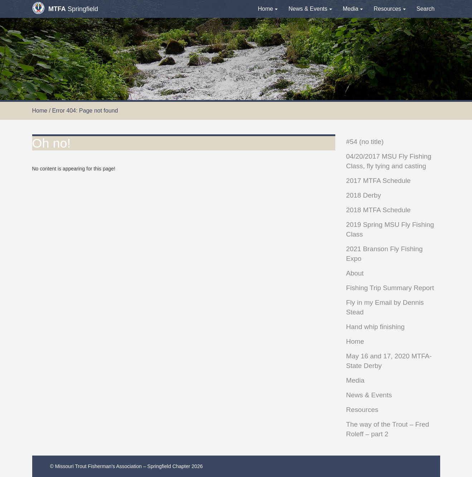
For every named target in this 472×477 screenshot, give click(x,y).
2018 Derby (363, 195)
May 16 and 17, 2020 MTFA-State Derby (389, 360)
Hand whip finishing (375, 327)
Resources (389, 9)
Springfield (65, 8)
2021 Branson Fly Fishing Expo (384, 253)
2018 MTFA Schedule (378, 210)
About (355, 273)
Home (268, 9)
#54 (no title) (365, 141)
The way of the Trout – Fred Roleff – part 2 (387, 429)
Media (353, 9)
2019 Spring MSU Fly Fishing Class (390, 229)
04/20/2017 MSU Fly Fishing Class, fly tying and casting (388, 161)
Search (426, 9)
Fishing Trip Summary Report (390, 288)
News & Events (310, 9)
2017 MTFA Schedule (378, 180)
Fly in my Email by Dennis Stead (385, 307)
